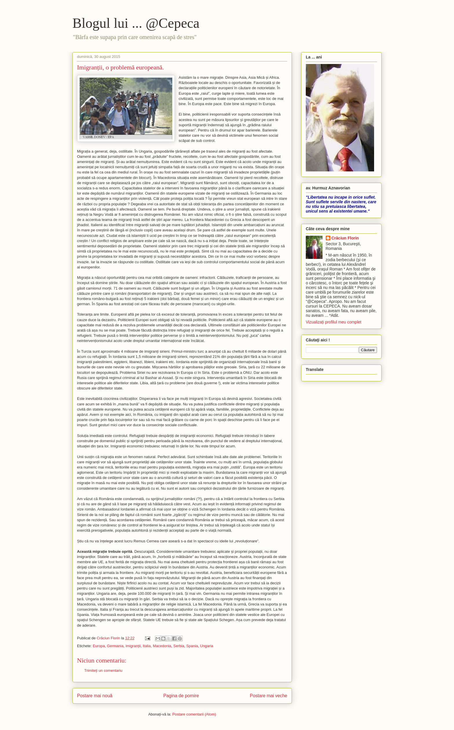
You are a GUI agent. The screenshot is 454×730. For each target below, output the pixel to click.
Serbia (178, 646)
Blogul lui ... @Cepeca (135, 23)
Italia (147, 646)
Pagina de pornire (181, 695)
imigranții (133, 646)
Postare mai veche (268, 695)
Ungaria (206, 646)
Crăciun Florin (345, 238)
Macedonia (162, 646)
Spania (192, 646)
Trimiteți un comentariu (103, 670)
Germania (115, 646)
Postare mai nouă (94, 695)
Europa (99, 646)
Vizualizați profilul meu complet (333, 322)
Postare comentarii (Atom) (194, 714)
